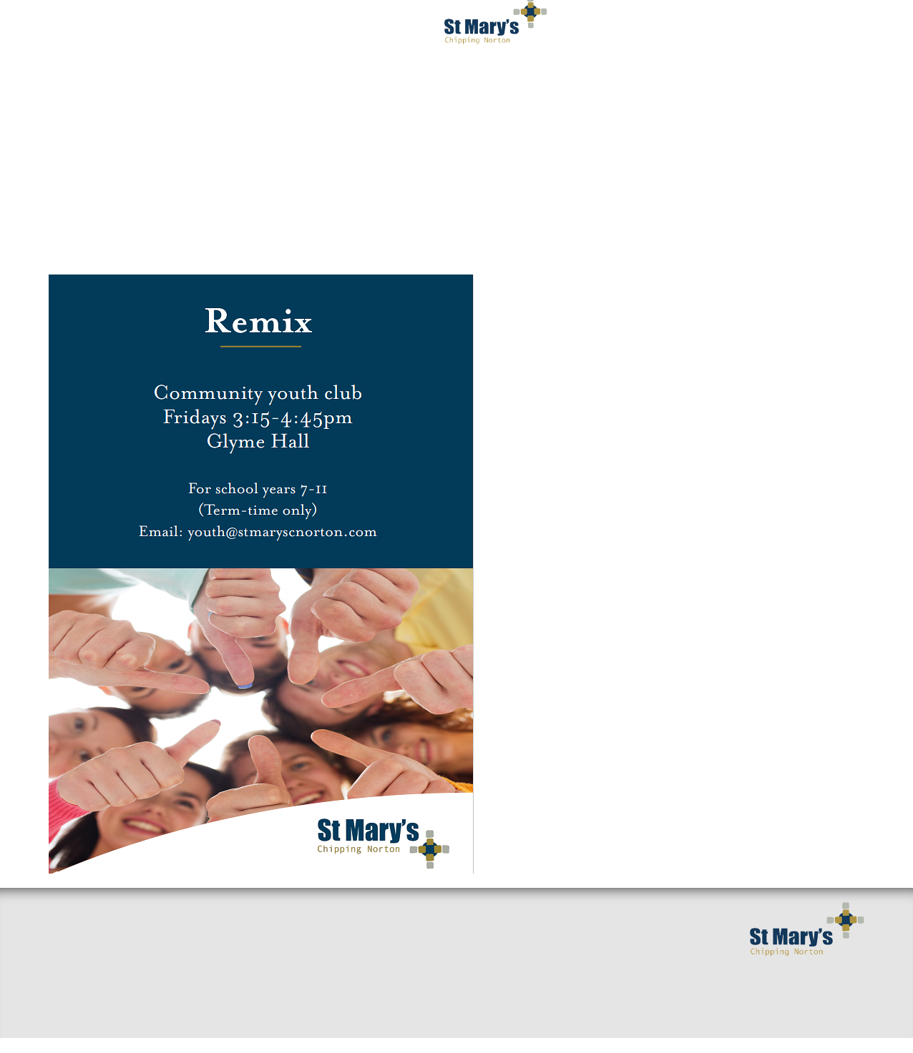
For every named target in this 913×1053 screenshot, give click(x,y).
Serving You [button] (686, 28)
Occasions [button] (791, 28)
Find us (68, 959)
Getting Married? (376, 913)
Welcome (73, 936)
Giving (346, 982)
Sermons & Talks (233, 936)
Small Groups (225, 913)
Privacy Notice (581, 86)
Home (64, 913)
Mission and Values (381, 936)
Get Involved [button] (576, 28)
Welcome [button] (106, 28)
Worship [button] (339, 28)
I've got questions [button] (223, 28)
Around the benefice (245, 959)
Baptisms (352, 959)
